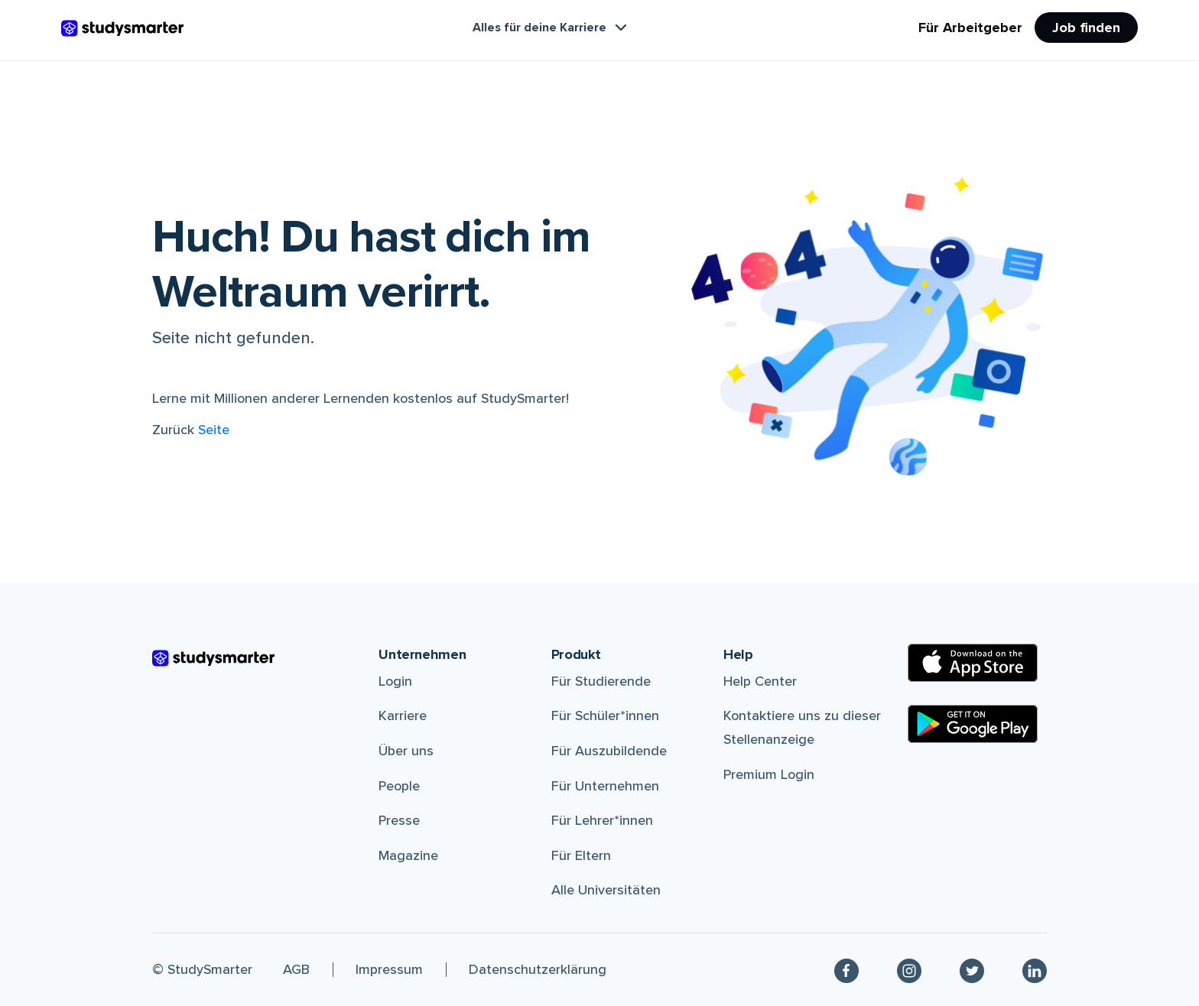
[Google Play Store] (973, 724)
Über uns (406, 750)
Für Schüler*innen (605, 715)
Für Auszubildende (609, 750)
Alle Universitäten (606, 889)
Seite (213, 429)
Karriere (403, 715)
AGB (296, 969)
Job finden (1086, 27)
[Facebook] (846, 969)
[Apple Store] (973, 663)
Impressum (389, 969)
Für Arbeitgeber (970, 27)
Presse (399, 820)
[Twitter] (972, 969)
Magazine (408, 855)
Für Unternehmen (605, 785)
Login (395, 681)
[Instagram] (909, 969)
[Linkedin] (1034, 969)
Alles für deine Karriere (551, 27)
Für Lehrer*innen (602, 820)
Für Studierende (601, 681)
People (399, 785)
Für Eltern (581, 855)
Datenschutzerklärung (537, 969)
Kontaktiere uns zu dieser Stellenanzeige (802, 727)
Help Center (760, 681)
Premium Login (768, 774)
